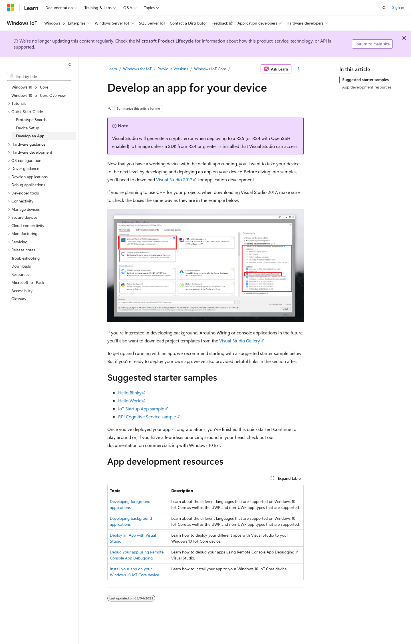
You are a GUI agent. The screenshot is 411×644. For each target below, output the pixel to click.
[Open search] (384, 8)
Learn (112, 68)
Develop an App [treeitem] (30, 136)
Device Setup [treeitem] (27, 128)
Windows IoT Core (210, 68)
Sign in (398, 7)
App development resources (366, 87)
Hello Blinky (130, 393)
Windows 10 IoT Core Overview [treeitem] (38, 95)
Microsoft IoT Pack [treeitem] (27, 282)
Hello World (130, 401)
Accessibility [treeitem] (22, 290)
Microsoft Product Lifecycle (165, 41)
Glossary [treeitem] (18, 298)
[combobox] (39, 76)
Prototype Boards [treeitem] (31, 119)
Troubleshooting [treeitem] (25, 258)
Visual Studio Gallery (239, 341)
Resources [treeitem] (20, 274)
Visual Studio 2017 (174, 179)
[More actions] (299, 68)
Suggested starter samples (365, 79)
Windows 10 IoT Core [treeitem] (29, 87)
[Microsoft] (10, 7)
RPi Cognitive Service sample (147, 417)
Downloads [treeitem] (21, 266)
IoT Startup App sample (141, 409)
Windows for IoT (137, 68)
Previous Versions (173, 68)
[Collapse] (70, 64)
